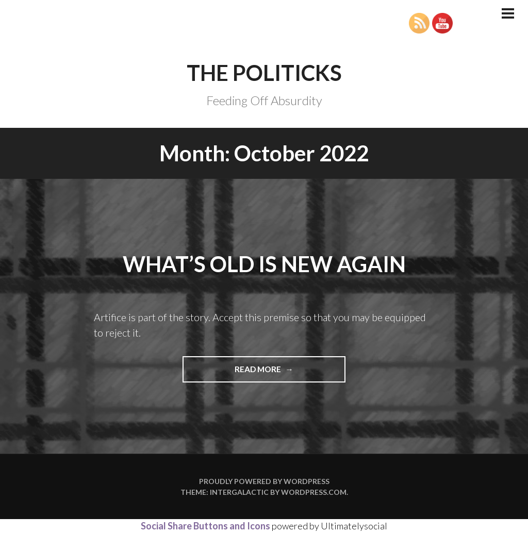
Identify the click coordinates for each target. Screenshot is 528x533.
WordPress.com (313, 492)
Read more (276, 372)
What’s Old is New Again (264, 264)
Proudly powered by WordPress (264, 481)
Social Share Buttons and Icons (205, 525)
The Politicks (264, 73)
